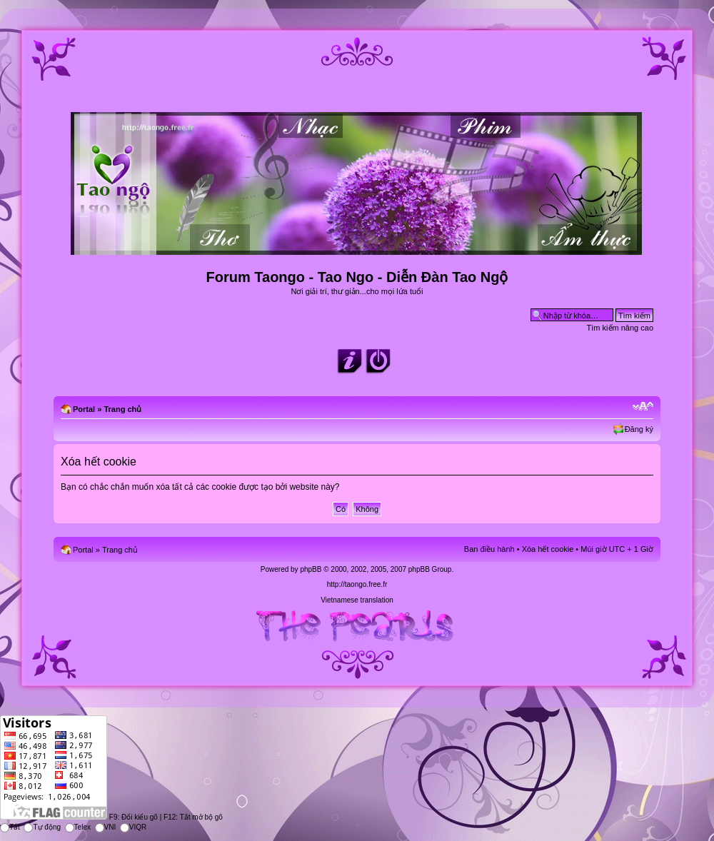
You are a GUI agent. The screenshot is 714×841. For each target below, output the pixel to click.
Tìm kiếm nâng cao (620, 327)
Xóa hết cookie (548, 549)
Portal (84, 409)
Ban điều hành (489, 549)
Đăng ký (639, 429)
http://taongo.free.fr (357, 584)
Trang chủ (122, 409)
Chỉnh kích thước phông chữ (643, 406)
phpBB (310, 569)
